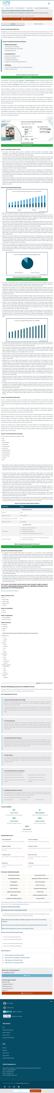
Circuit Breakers (29, 8)
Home (2, 8)
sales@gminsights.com (11, 1075)
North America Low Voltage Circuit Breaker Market (17, 957)
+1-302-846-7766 (9, 1071)
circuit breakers (15, 84)
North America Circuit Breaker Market (14, 962)
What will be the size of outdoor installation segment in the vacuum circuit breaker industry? (27, 920)
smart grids (21, 80)
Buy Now (27, 975)
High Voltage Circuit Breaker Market (14, 960)
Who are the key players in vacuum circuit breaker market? (27, 928)
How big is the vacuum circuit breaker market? (27, 910)
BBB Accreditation (40, 813)
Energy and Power (10, 8)
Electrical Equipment (19, 8)
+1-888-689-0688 (11, 1070)
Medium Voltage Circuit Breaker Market (14, 955)
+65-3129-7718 (9, 1073)
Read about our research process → (21, 904)
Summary (13, 24)
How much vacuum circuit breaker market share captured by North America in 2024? (27, 925)
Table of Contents (38, 24)
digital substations (30, 80)
